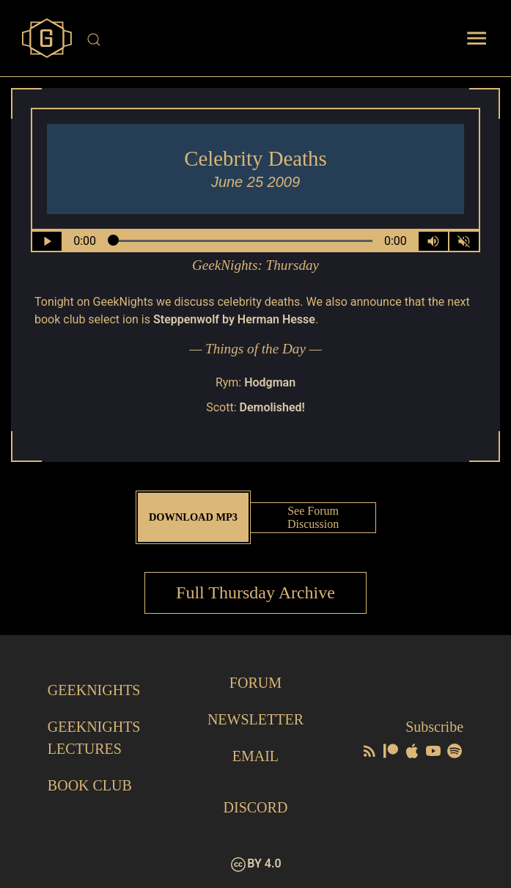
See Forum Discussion (313, 517)
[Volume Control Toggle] (433, 241)
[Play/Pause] (47, 241)
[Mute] (464, 241)
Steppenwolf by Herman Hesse (234, 319)
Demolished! (271, 407)
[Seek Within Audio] (240, 241)
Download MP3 (193, 517)
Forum (255, 683)
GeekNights (94, 690)
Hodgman (269, 382)
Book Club (90, 785)
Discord (256, 807)
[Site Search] (258, 39)
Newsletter (255, 719)
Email (255, 756)
